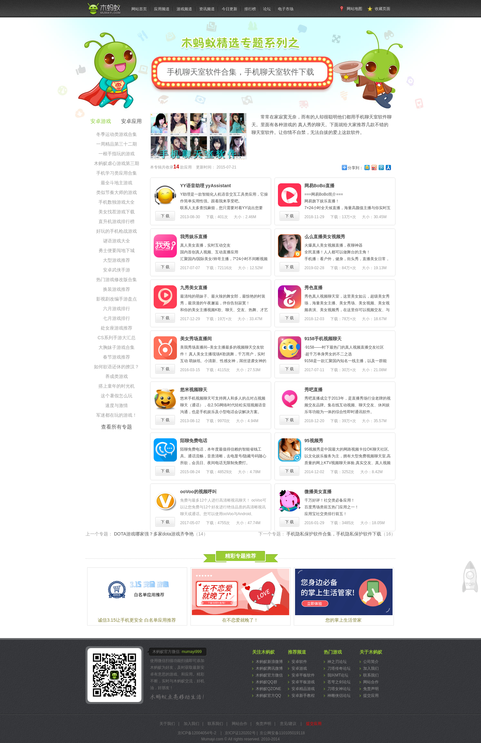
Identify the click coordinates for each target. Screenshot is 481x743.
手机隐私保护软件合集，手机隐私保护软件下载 (340, 533)
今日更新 (229, 9)
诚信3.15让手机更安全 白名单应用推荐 (137, 620)
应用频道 (161, 9)
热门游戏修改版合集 (116, 279)
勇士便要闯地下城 (116, 250)
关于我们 (167, 723)
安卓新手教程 (303, 695)
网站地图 (354, 8)
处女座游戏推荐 (116, 328)
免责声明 (371, 689)
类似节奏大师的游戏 (116, 192)
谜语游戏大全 (116, 240)
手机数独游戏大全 (116, 202)
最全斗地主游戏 (116, 182)
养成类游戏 (116, 376)
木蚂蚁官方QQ (268, 695)
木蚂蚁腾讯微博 (269, 668)
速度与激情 (116, 405)
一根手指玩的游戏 (116, 153)
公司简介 (371, 661)
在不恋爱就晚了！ (240, 620)
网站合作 (371, 682)
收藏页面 (382, 8)
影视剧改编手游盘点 (116, 298)
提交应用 (371, 695)
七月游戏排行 (116, 318)
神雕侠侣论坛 (339, 695)
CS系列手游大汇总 (116, 337)
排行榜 (250, 9)
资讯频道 (207, 9)
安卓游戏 (299, 668)
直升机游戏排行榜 (116, 221)
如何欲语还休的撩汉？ (116, 366)
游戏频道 (184, 9)
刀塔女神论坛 (339, 689)
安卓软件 (299, 661)
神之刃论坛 (337, 661)
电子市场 (285, 9)
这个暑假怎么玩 (116, 395)
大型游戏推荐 (116, 260)
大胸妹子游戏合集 (116, 347)
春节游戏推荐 (116, 357)
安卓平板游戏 (303, 682)
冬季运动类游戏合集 (116, 134)
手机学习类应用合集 (116, 173)
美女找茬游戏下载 (116, 211)
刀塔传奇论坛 (339, 668)
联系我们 (371, 675)
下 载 (165, 216)
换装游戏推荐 (116, 289)
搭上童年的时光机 (116, 386)
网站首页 (139, 9)
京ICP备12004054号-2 (197, 733)
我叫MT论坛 (337, 675)
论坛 (267, 9)
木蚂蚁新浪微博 (269, 661)
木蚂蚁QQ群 (266, 682)
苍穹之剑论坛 (339, 682)
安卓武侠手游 (116, 269)
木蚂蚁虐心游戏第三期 (116, 163)
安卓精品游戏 (303, 689)
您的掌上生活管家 (343, 620)
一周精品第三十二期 (116, 144)
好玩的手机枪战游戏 (116, 231)
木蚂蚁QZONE (268, 689)
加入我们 (371, 668)
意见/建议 (288, 723)
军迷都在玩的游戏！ (116, 415)
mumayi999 (192, 651)
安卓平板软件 (303, 675)
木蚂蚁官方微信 (269, 675)
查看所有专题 (116, 427)
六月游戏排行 (116, 308)
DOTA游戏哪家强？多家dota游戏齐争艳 (161, 533)
